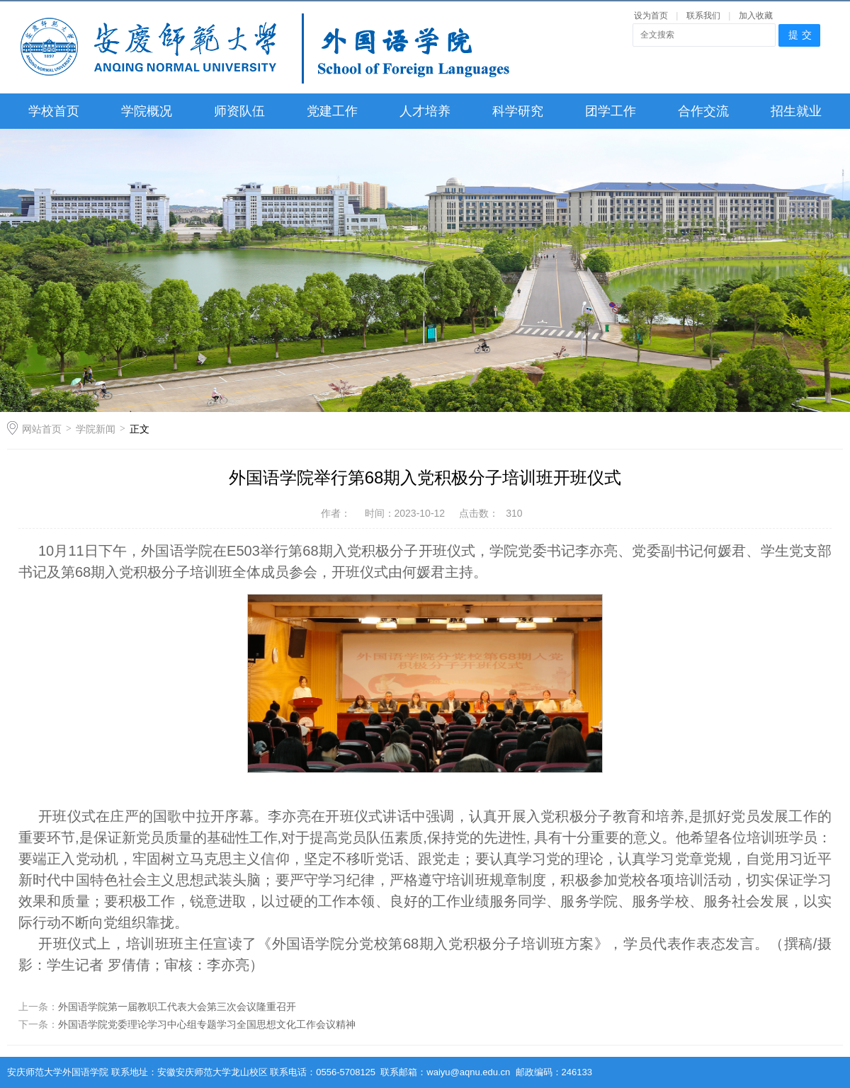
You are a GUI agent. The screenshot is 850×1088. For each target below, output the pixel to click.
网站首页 (42, 429)
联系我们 (704, 16)
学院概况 (146, 111)
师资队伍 (239, 111)
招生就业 (796, 111)
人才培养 (425, 111)
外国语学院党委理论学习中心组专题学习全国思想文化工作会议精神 (207, 1024)
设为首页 (651, 16)
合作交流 (703, 111)
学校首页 (53, 111)
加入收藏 (756, 16)
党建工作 (332, 111)
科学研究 (517, 111)
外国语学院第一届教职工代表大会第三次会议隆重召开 (177, 1006)
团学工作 (610, 111)
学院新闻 (95, 429)
